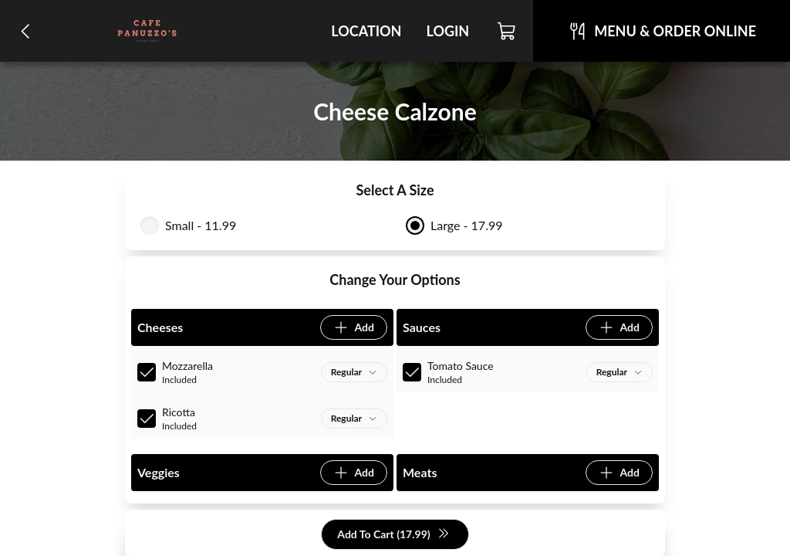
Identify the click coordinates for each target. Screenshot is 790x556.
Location (366, 30)
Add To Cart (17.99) (393, 535)
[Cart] (507, 31)
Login (447, 30)
